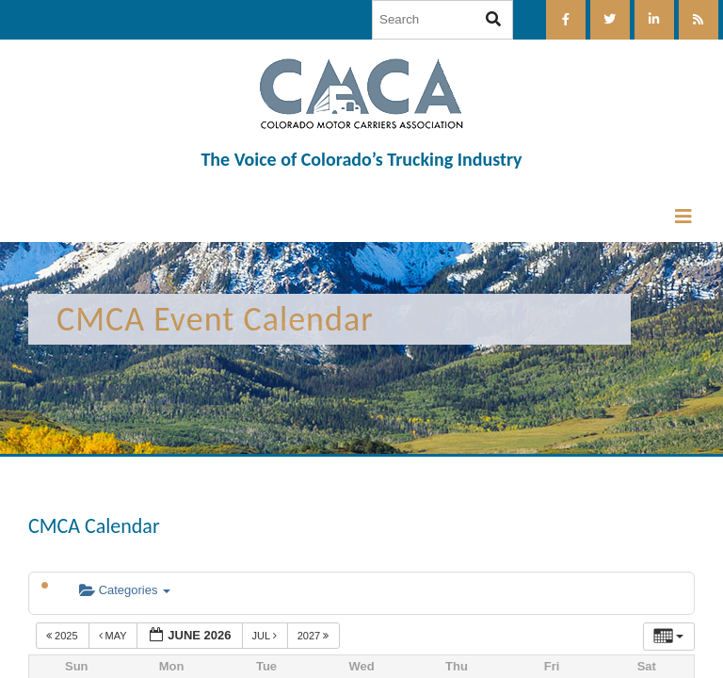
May (114, 635)
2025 (63, 635)
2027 (314, 635)
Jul (266, 635)
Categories (124, 590)
